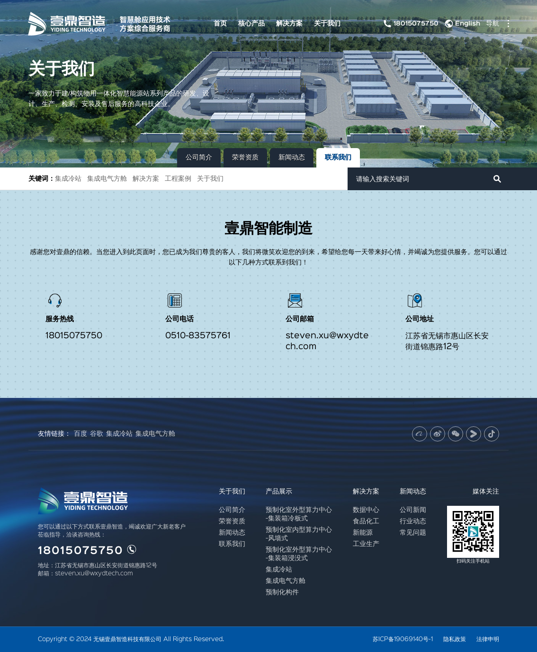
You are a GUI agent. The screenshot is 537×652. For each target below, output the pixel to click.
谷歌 (96, 434)
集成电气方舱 (107, 178)
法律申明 (487, 639)
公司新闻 (413, 510)
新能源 (363, 532)
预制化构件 (282, 592)
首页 (220, 23)
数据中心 (366, 510)
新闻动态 (291, 157)
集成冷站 (68, 178)
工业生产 (366, 544)
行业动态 (413, 521)
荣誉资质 (245, 157)
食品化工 (366, 521)
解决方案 (289, 23)
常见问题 (413, 532)
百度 (80, 434)
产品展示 (279, 491)
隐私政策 (454, 639)
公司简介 (199, 157)
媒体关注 (486, 491)
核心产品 (251, 23)
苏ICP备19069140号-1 (403, 639)
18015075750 (410, 23)
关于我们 (327, 23)
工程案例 (178, 178)
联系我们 (338, 157)
